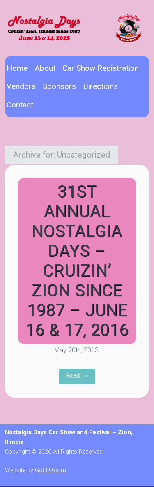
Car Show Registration (100, 68)
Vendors (21, 86)
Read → (77, 376)
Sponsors (59, 86)
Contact (20, 105)
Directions (100, 86)
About (44, 68)
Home (17, 68)
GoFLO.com (50, 470)
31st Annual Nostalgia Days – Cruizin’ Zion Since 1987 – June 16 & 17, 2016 (77, 261)
